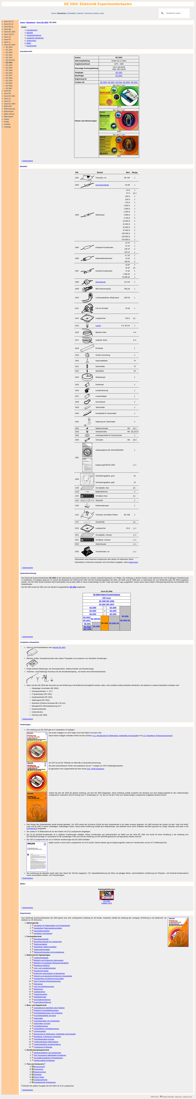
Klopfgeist (37, 1074)
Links (102, 13)
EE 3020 (134, 82)
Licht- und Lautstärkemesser (44, 968)
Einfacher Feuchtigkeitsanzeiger (45, 1010)
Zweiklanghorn (38, 992)
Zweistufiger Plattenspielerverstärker (47, 928)
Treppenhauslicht (39, 994)
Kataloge (7, 127)
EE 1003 (119, 72)
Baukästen (61, 13)
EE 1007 (110, 604)
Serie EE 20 (8, 24)
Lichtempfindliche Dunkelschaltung (46, 1044)
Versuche (88, 13)
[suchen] (173, 13)
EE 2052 (9, 57)
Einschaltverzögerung (41, 1000)
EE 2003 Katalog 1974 (107, 901)
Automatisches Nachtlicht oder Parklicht (48, 1008)
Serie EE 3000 (9, 104)
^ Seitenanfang (27, 161)
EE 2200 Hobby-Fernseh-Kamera (106, 595)
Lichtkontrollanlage (40, 958)
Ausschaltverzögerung (41, 1002)
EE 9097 (9, 88)
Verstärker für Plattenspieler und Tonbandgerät (51, 925)
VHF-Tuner (106, 598)
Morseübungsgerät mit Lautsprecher (47, 942)
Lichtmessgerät (39, 1031)
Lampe (98, 326)
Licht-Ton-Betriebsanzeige (43, 986)
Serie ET (7, 101)
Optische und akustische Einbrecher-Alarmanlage (52, 976)
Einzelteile (72, 13)
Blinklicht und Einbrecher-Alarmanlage (47, 960)
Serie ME (7, 29)
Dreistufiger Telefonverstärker (44, 947)
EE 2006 (9, 70)
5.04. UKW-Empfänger (95, 769)
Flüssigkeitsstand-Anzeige (43, 1039)
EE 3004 (126, 82)
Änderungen (31, 41)
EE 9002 (9, 83)
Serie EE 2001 (9, 96)
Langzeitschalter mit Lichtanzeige (46, 1021)
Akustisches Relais (40, 971)
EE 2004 (9, 65)
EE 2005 (9, 68)
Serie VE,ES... (9, 34)
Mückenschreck (39, 1072)
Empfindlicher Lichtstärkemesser (45, 1029)
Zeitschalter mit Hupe (41, 1023)
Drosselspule (101, 282)
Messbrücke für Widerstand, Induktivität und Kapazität (54, 1034)
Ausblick (7, 124)
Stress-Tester (38, 1077)
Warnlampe (37, 984)
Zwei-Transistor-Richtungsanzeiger (46, 981)
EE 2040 (9, 47)
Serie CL (7, 42)
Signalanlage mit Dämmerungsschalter (48, 979)
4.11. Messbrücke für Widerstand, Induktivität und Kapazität (115, 736)
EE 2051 (9, 55)
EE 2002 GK (114, 623)
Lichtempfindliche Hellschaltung (45, 1042)
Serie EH (7, 93)
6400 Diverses (9, 109)
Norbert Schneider (167, 1097)
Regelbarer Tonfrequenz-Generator (46, 1037)
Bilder (29, 43)
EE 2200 (9, 81)
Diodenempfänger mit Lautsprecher (46, 1053)
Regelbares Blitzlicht (41, 965)
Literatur (80, 13)
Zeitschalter (37, 1018)
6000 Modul (8, 117)
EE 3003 (119, 76)
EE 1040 (87, 629)
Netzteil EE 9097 (59, 647)
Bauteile (30, 33)
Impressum (178, 1097)
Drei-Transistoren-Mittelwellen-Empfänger (49, 1055)
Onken (6, 119)
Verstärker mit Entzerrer (42, 933)
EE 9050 (9, 86)
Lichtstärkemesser (40, 1026)
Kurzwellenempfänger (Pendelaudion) (47, 1058)
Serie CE (7, 37)
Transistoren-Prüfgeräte (42, 1047)
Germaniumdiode (102, 185)
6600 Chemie (9, 114)
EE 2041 (9, 50)
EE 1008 (110, 601)
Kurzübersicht (32, 30)
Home (53, 13)
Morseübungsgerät (40, 939)
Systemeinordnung (34, 35)
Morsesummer (38, 1067)
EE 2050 (9, 52)
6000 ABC (8, 106)
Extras (96, 13)
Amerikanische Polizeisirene (44, 1082)
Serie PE (7, 39)
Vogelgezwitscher (40, 1080)
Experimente (31, 46)
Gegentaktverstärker (41, 931)
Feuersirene (37, 1069)
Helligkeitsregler (39, 997)
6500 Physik (8, 111)
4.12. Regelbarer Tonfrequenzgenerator (157, 736)
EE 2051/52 (10, 60)
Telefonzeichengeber (41, 950)
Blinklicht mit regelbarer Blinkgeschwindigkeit (50, 963)
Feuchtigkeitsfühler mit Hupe (44, 1016)
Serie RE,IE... (9, 27)
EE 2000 (9, 73)
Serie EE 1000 (9, 32)
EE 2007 (9, 75)
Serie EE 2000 (9, 45)
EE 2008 (9, 78)
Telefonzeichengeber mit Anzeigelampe (48, 952)
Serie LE (7, 99)
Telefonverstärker (39, 944)
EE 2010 (119, 82)
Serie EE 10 (8, 21)
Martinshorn (37, 989)
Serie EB (7, 91)
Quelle (6, 122)
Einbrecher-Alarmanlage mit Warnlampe (48, 973)
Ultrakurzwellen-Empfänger (43, 1060)
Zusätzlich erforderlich (35, 38)
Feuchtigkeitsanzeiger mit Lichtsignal (47, 1013)
